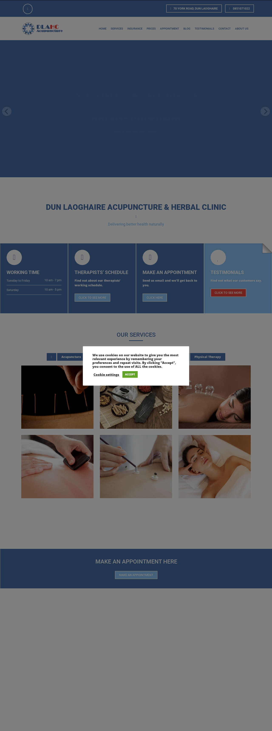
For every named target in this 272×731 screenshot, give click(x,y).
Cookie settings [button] (106, 374)
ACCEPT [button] (130, 374)
